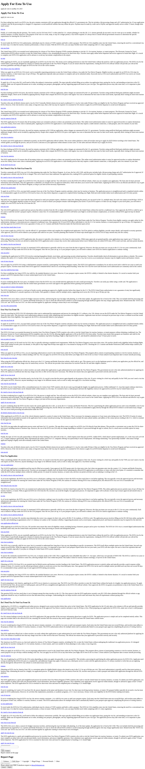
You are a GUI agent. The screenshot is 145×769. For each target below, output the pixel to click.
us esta (3, 58)
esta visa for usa (6, 423)
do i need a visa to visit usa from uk (12, 146)
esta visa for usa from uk (8, 383)
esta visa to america (7, 137)
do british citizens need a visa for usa (12, 413)
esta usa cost (5, 206)
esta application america (8, 127)
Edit (3, 751)
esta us (3, 29)
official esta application (8, 188)
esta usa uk (4, 349)
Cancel (4, 767)
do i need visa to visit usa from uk (11, 613)
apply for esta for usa (7, 733)
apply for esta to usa (7, 9)
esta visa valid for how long (9, 270)
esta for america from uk (8, 118)
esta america (5, 630)
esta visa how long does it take (10, 639)
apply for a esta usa (7, 366)
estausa (3, 217)
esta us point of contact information (12, 287)
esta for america (6, 656)
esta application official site (9, 523)
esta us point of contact (8, 79)
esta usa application (7, 465)
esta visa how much (7, 329)
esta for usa (4, 89)
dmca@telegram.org (37, 765)
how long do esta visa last (9, 358)
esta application (6, 598)
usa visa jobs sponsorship (9, 306)
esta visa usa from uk (7, 320)
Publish (7, 751)
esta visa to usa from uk (8, 722)
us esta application (6, 704)
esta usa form (5, 48)
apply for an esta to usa (8, 402)
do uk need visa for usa (8, 165)
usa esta (3, 108)
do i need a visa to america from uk (12, 99)
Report (10, 767)
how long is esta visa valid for (10, 69)
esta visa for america (7, 156)
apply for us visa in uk (8, 375)
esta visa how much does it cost (11, 227)
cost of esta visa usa (7, 236)
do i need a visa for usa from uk (11, 244)
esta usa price (5, 253)
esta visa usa (5, 295)
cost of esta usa (5, 695)
